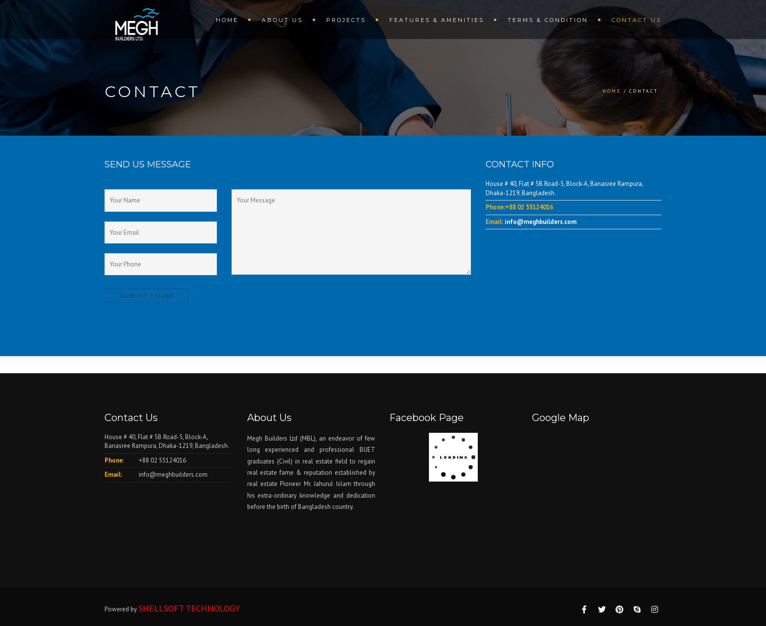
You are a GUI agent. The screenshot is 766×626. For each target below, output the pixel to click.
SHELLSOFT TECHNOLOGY (189, 608)
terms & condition (548, 20)
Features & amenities (436, 20)
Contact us (636, 20)
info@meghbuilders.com (540, 222)
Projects (346, 20)
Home (227, 20)
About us (282, 20)
